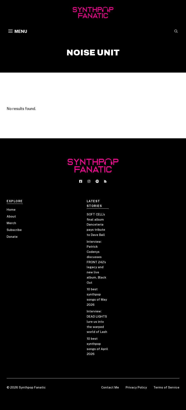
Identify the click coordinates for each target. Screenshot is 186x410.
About (11, 216)
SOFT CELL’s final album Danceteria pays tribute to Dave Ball (96, 225)
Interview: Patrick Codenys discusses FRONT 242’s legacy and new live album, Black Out (96, 262)
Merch (11, 223)
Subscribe (14, 230)
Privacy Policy (136, 387)
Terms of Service (166, 387)
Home (11, 209)
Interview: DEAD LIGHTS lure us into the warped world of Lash (97, 321)
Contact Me (110, 387)
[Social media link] (80, 181)
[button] (176, 31)
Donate (12, 236)
